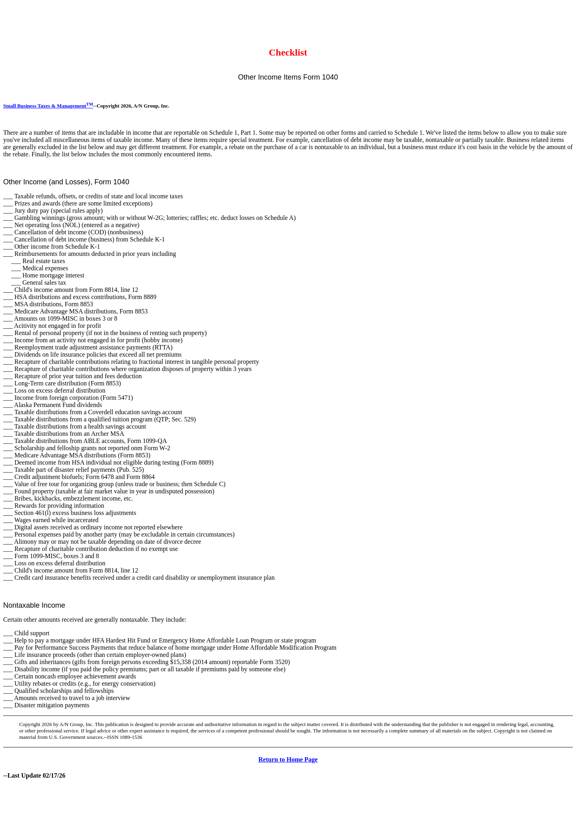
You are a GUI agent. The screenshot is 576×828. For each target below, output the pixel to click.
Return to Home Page (288, 759)
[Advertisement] (148, 21)
